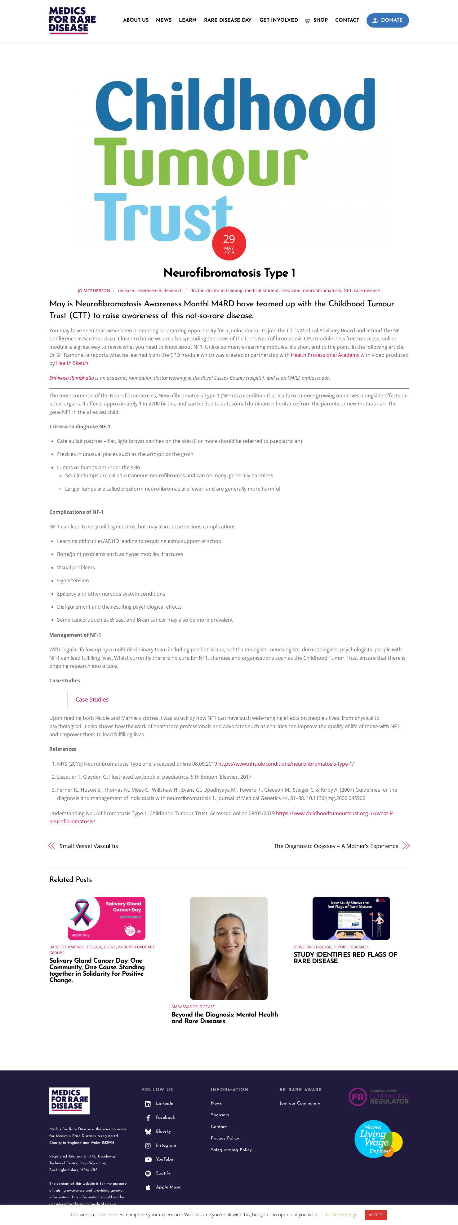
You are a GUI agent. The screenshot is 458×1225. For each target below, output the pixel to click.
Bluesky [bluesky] (156, 1131)
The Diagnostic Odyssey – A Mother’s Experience (336, 846)
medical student (262, 290)
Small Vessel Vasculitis (89, 846)
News (163, 20)
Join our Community (300, 1103)
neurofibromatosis (322, 290)
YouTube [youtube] (157, 1159)
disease (126, 290)
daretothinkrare (67, 947)
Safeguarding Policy (231, 1150)
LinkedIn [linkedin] (157, 1103)
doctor (197, 290)
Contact (347, 20)
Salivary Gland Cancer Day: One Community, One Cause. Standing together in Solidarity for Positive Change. (97, 971)
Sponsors (220, 1115)
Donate (387, 20)
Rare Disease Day (228, 20)
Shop (316, 20)
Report (340, 947)
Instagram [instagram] (159, 1145)
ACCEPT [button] (376, 1215)
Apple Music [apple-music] (161, 1187)
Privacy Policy (225, 1138)
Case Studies (92, 699)
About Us (136, 20)
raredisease (148, 290)
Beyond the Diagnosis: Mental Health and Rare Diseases (224, 1018)
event (110, 947)
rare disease (367, 290)
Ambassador (184, 1006)
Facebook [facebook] (158, 1117)
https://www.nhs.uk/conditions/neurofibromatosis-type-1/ (286, 763)
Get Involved (279, 20)
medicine (290, 290)
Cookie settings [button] (341, 1214)
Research (173, 290)
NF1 (348, 290)
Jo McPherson (94, 290)
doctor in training (224, 290)
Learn (188, 20)
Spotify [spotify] (156, 1173)
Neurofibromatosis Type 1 (229, 273)
